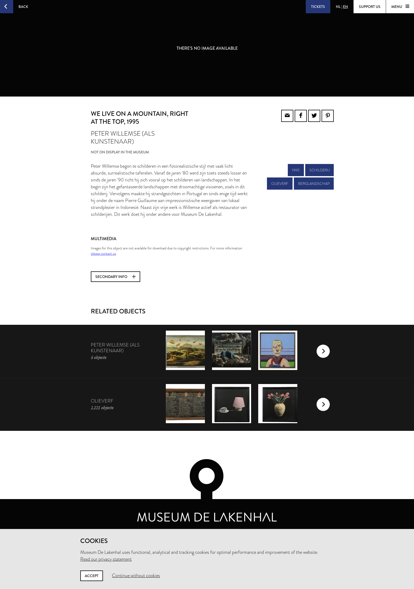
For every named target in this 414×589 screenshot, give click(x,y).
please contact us (103, 253)
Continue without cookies (136, 575)
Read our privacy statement (106, 559)
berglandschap (314, 183)
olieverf (279, 183)
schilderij (319, 170)
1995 (296, 170)
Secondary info (115, 276)
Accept (91, 575)
